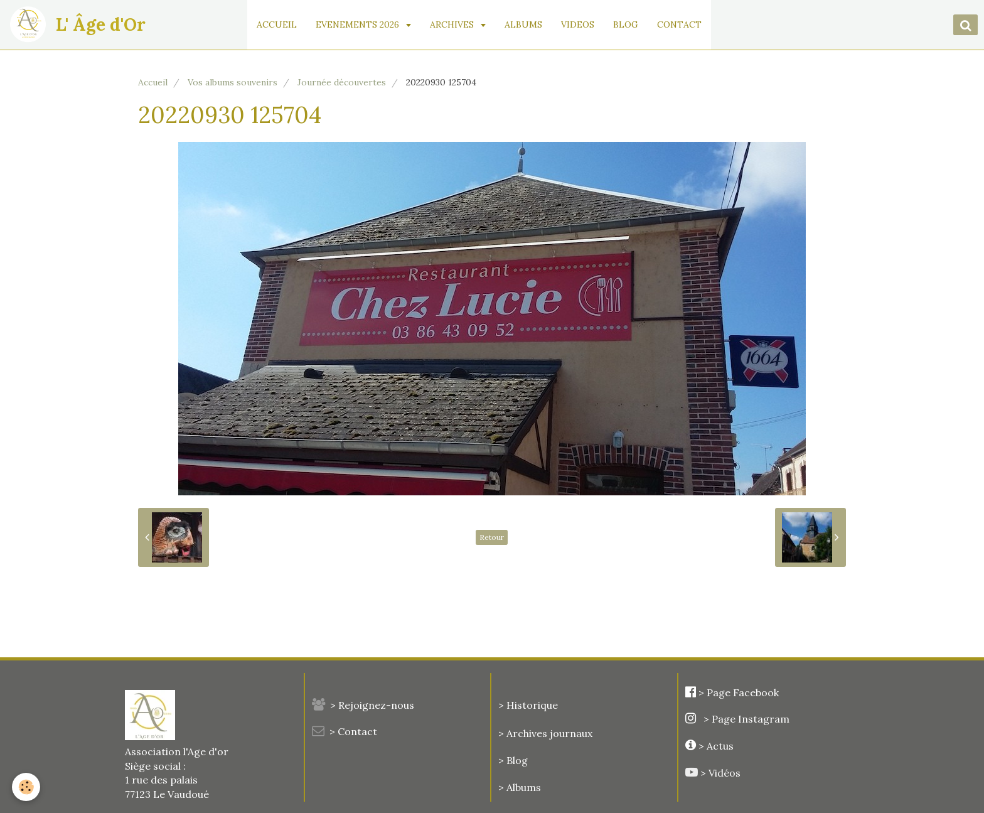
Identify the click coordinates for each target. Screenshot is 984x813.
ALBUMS (530, 24)
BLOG (632, 24)
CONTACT (686, 24)
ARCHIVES (460, 24)
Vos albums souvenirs (232, 82)
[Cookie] (27, 787)
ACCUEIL (284, 24)
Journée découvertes (341, 82)
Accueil (153, 82)
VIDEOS (584, 24)
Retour (491, 537)
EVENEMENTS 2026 (366, 24)
